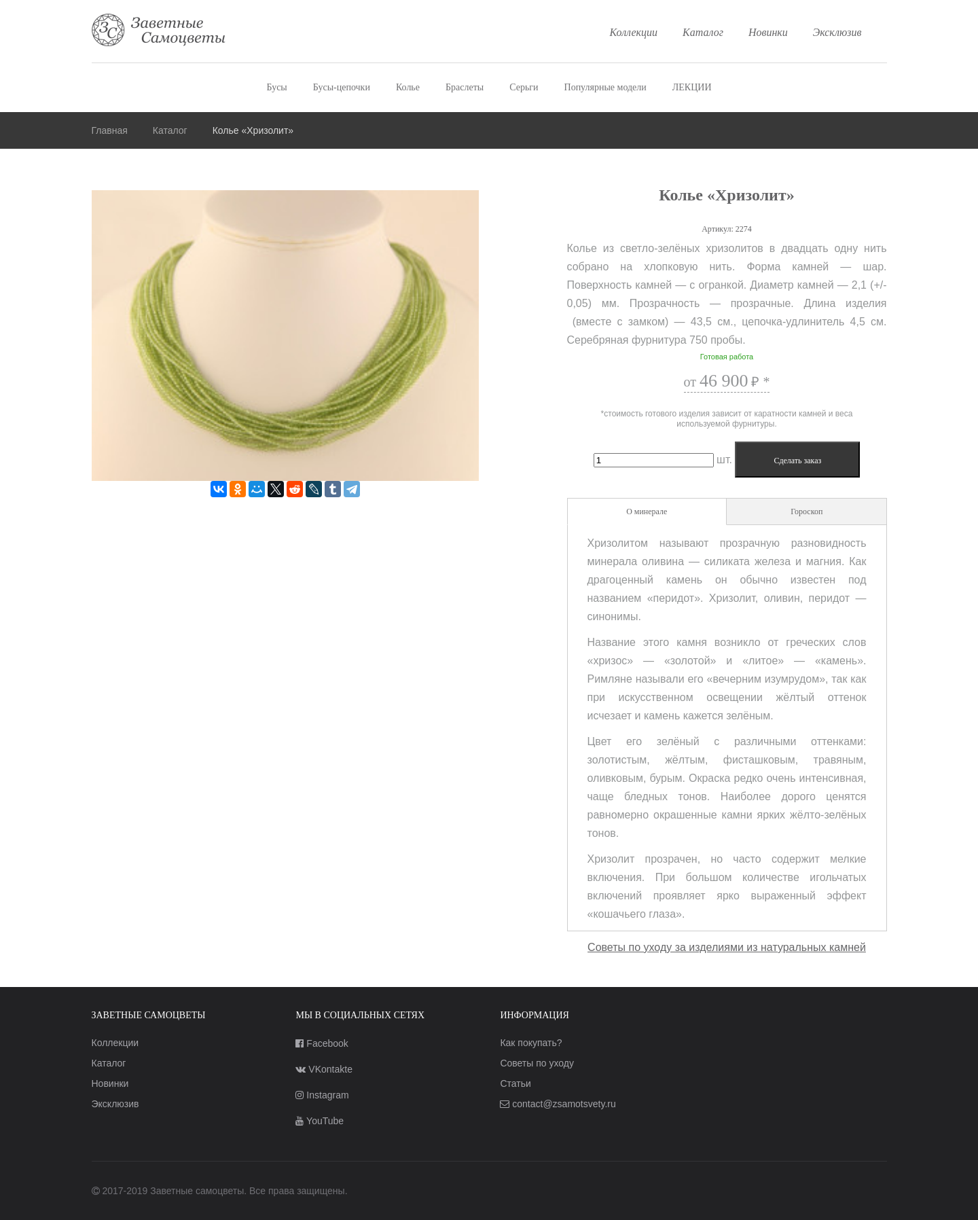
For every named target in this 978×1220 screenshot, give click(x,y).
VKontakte (323, 1069)
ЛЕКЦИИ (692, 87)
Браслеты (465, 87)
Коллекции (634, 32)
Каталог (703, 32)
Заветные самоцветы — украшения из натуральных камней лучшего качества (158, 31)
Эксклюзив (837, 32)
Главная (110, 130)
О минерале (646, 511)
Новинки (768, 32)
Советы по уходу (537, 1063)
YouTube (319, 1120)
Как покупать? (531, 1042)
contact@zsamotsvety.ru (557, 1103)
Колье (408, 87)
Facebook (321, 1043)
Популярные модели (605, 87)
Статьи (515, 1083)
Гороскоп (806, 511)
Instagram (321, 1095)
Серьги (523, 87)
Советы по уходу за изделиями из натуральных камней (726, 947)
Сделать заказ (797, 460)
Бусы (276, 87)
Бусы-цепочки (341, 87)
